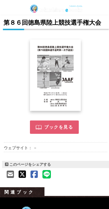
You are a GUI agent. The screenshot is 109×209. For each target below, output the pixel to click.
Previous (5, 196)
